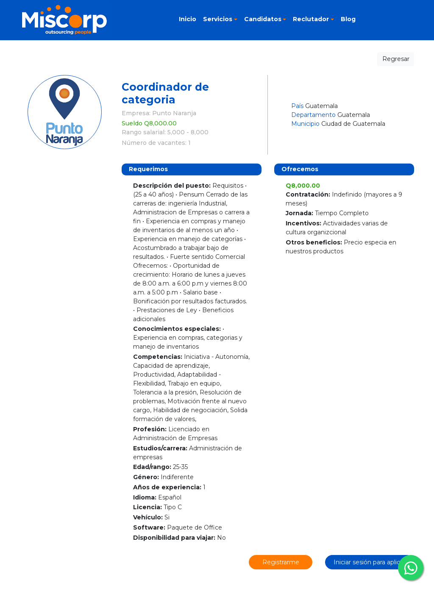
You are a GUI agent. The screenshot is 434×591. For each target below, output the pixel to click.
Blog (348, 19)
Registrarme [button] (280, 562)
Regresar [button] (395, 59)
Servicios (217, 19)
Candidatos (262, 19)
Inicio (187, 19)
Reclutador (311, 19)
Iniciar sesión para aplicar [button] (370, 562)
